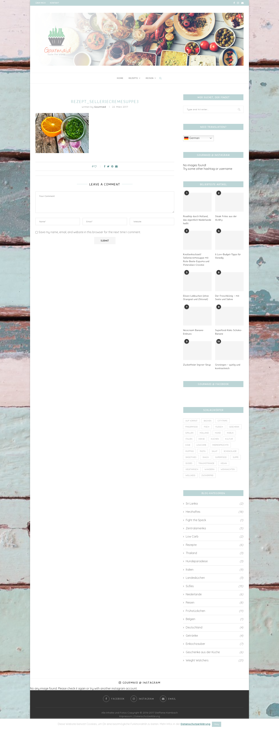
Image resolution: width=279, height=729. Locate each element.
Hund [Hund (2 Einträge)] (218, 433)
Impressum (125, 716)
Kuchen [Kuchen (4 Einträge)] (215, 439)
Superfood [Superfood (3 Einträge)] (221, 457)
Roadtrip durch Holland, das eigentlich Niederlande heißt (197, 220)
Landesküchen (214, 578)
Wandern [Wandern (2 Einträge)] (209, 469)
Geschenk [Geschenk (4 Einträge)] (234, 427)
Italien (214, 569)
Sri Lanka (214, 503)
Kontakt (54, 3)
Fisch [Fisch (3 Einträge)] (206, 427)
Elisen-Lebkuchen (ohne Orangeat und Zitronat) (196, 297)
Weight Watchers (214, 660)
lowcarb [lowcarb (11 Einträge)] (201, 445)
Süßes (214, 586)
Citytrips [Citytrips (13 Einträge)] (222, 420)
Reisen (150, 78)
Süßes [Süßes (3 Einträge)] (188, 463)
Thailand (214, 553)
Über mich (40, 3)
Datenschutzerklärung (147, 716)
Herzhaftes (214, 512)
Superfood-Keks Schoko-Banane (228, 332)
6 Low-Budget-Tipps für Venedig (228, 256)
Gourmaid (100, 106)
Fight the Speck (214, 520)
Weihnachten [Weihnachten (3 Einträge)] (228, 469)
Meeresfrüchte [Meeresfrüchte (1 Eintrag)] (220, 445)
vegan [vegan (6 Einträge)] (223, 463)
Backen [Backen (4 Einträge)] (207, 420)
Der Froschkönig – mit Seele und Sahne (227, 297)
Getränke (214, 636)
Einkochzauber (214, 644)
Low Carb (214, 536)
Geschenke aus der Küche (214, 652)
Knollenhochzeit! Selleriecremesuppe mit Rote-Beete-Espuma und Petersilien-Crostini (196, 259)
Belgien (214, 619)
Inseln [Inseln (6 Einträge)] (230, 433)
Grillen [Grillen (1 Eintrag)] (189, 433)
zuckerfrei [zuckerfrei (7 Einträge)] (207, 475)
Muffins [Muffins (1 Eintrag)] (189, 451)
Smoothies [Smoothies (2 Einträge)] (190, 457)
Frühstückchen (214, 611)
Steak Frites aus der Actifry (226, 218)
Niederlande (214, 594)
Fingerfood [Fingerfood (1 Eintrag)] (191, 427)
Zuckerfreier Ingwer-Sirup (197, 364)
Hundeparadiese (214, 561)
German (191, 138)
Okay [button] (216, 724)
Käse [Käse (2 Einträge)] (187, 445)
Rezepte (133, 78)
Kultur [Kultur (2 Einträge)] (229, 439)
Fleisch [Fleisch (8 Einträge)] (219, 427)
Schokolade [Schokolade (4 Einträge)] (230, 451)
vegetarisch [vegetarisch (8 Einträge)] (191, 469)
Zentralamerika (214, 528)
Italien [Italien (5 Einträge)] (188, 439)
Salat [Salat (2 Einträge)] (214, 451)
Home (120, 78)
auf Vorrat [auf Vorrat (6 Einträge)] (191, 420)
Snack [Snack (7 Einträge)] (205, 457)
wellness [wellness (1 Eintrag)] (190, 475)
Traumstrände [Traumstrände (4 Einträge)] (206, 463)
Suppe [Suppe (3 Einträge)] (235, 457)
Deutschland (214, 627)
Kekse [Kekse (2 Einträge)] (202, 439)
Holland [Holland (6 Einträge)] (204, 433)
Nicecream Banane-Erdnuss (193, 332)
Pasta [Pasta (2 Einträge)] (203, 451)
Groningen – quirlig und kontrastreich (227, 366)
